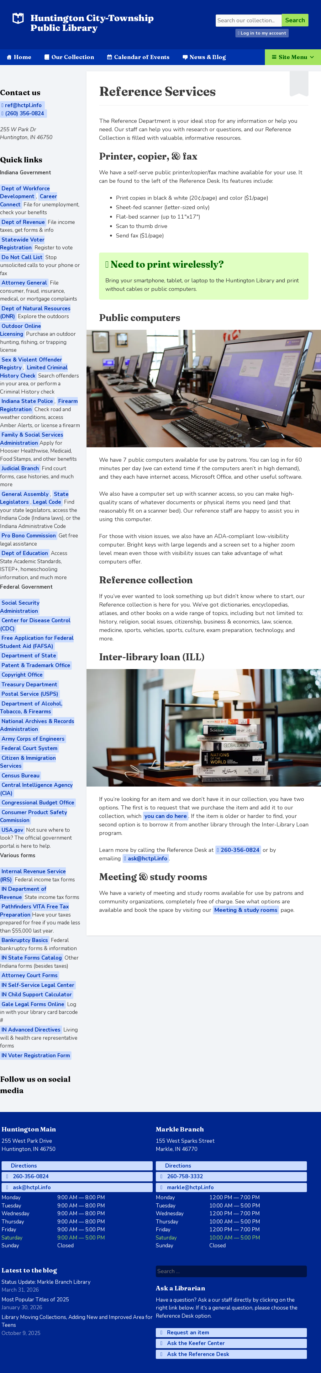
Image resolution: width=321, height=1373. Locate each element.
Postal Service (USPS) (30, 694)
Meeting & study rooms (245, 910)
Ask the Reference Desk (194, 1354)
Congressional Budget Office (38, 802)
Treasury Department (29, 684)
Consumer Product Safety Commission (33, 816)
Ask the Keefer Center (192, 1343)
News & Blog (208, 57)
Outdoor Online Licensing (20, 330)
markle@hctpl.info (187, 1187)
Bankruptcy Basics (25, 940)
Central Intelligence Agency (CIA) (36, 789)
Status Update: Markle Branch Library (46, 1282)
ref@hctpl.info (22, 105)
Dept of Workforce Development (25, 192)
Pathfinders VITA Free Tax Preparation (34, 910)
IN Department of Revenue (23, 893)
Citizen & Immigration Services (28, 762)
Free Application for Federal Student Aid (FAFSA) (37, 642)
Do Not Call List (22, 257)
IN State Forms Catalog (32, 958)
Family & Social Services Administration (31, 439)
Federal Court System (29, 748)
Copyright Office (22, 674)
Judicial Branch (20, 468)
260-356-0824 (238, 850)
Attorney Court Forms (30, 975)
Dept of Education (25, 553)
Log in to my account (262, 33)
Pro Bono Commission (29, 535)
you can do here (166, 816)
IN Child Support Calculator (37, 994)
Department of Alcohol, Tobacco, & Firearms (31, 708)
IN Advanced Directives (31, 1029)
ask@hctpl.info (145, 858)
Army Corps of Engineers (33, 739)
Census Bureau (20, 775)
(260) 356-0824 (23, 113)
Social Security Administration (19, 607)
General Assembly (25, 494)
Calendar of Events (142, 57)
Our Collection (72, 57)
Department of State (29, 655)
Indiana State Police (27, 401)
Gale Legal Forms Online (33, 1004)
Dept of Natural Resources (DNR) (35, 312)
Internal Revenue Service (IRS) (33, 875)
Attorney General (24, 282)
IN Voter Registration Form (36, 1055)
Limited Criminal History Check (34, 371)
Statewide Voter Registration (22, 244)
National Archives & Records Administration (37, 725)
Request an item (184, 1332)
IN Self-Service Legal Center (38, 985)
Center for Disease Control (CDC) (35, 624)
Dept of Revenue (23, 222)
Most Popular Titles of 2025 (35, 1299)
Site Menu (297, 57)
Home (22, 57)
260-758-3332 (181, 1176)
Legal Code (47, 502)
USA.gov (12, 830)
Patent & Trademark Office (36, 665)
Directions (23, 1165)
